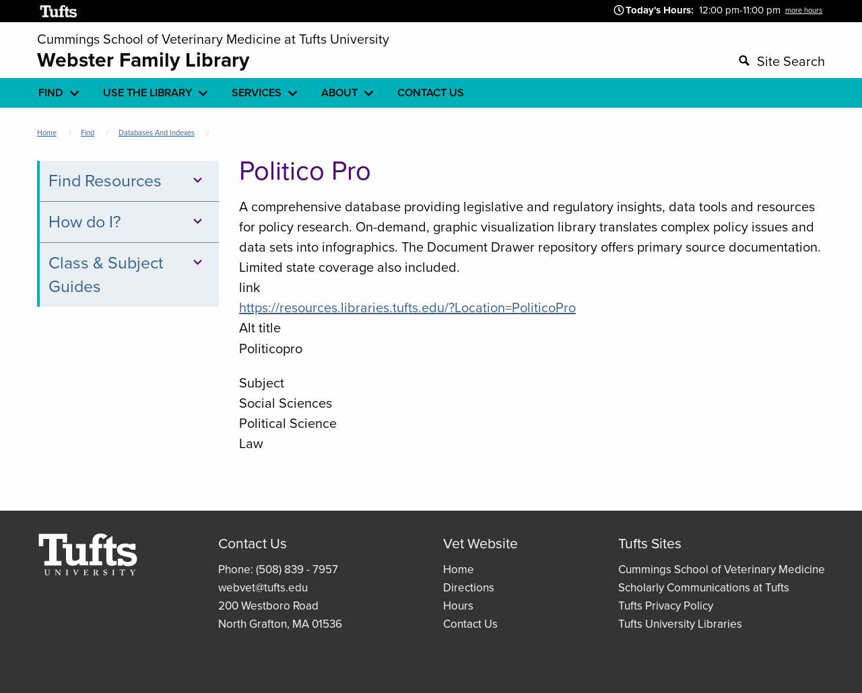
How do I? (127, 221)
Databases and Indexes (157, 132)
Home (47, 132)
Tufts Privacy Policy (665, 605)
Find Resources (127, 180)
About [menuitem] (339, 92)
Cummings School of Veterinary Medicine (721, 569)
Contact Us (470, 624)
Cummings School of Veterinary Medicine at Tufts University (213, 39)
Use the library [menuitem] (147, 92)
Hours (458, 605)
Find (87, 132)
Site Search (791, 61)
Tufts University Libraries (680, 624)
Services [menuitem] (256, 92)
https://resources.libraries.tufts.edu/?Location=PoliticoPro (407, 307)
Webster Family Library (143, 59)
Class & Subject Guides (127, 274)
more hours (803, 10)
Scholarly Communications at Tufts (703, 587)
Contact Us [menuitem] (430, 92)
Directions (468, 587)
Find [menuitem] (50, 92)
